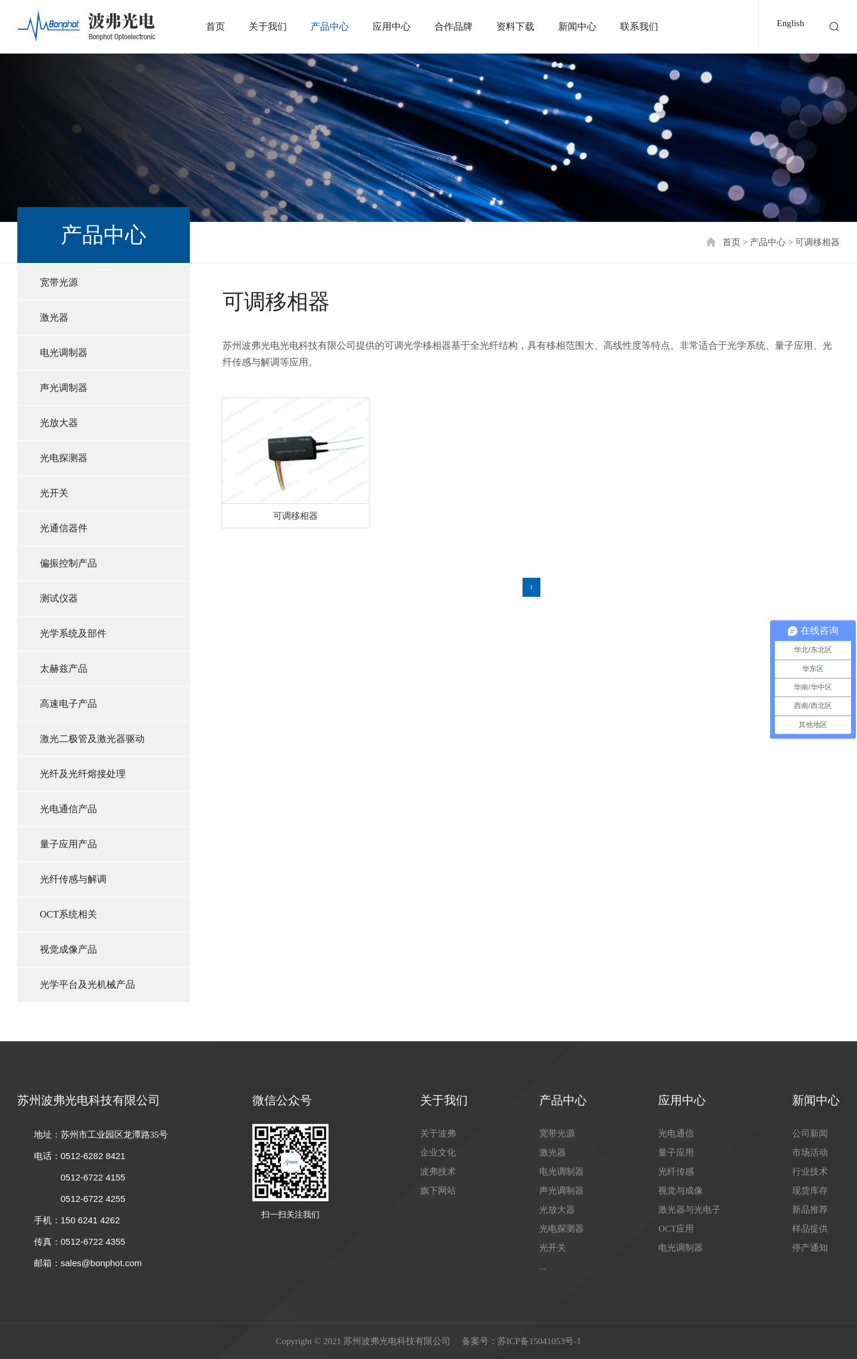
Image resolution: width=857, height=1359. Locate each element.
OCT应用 (676, 1228)
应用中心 (392, 26)
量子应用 (676, 1152)
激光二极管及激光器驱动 (92, 739)
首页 (215, 26)
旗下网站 (438, 1190)
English (790, 23)
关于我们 (268, 26)
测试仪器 (59, 598)
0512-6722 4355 (93, 1241)
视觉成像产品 (68, 949)
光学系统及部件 (73, 633)
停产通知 (810, 1247)
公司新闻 (810, 1133)
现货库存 (810, 1190)
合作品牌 (453, 26)
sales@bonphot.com (101, 1263)
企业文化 (438, 1152)
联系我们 (639, 26)
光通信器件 (63, 528)
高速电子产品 (68, 704)
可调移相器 (817, 242)
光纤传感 (676, 1171)
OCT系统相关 (68, 914)
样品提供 (810, 1228)
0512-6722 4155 (93, 1177)
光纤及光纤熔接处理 (83, 774)
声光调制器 (63, 388)
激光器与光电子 (689, 1209)
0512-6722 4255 (93, 1199)
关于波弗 (438, 1133)
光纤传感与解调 (73, 879)
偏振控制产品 (68, 563)
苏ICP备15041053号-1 (539, 1341)
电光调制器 (63, 352)
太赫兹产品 (63, 668)
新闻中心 (577, 26)
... (542, 1267)
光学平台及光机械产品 (87, 984)
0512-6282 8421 (93, 1156)
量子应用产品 (68, 844)
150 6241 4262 (90, 1220)
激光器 (54, 317)
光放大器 (59, 423)
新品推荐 (810, 1209)
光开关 (54, 493)
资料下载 (515, 26)
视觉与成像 (680, 1190)
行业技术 (810, 1171)
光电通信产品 (68, 809)
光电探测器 (63, 458)
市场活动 (810, 1152)
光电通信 (676, 1133)
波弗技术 (438, 1171)
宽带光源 (59, 282)
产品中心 (330, 26)
